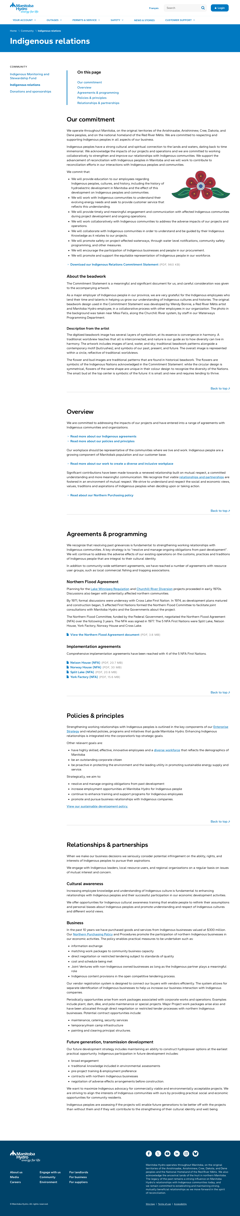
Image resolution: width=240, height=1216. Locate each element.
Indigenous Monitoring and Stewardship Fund (29, 76)
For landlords (78, 1172)
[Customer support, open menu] (180, 20)
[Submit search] (203, 8)
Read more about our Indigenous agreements (103, 436)
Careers (15, 1182)
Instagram (186, 1153)
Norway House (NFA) (85, 667)
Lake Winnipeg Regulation (110, 589)
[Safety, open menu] (117, 20)
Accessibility (180, 1204)
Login (221, 7)
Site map (150, 1204)
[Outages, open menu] (54, 20)
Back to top (219, 388)
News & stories (144, 20)
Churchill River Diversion (154, 589)
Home (13, 30)
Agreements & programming (98, 92)
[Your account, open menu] (24, 20)
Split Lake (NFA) (82, 672)
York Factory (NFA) (84, 677)
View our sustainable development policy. (97, 806)
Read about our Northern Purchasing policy (101, 495)
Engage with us (50, 1172)
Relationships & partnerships (98, 103)
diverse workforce (167, 750)
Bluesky (195, 1153)
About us (16, 1172)
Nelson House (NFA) (85, 662)
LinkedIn (177, 1153)
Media (14, 1177)
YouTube (167, 1153)
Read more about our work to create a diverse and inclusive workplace (121, 463)
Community (27, 30)
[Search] (181, 8)
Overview (84, 87)
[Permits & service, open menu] (86, 20)
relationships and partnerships (201, 477)
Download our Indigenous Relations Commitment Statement (114, 264)
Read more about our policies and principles (102, 441)
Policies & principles (91, 97)
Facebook (149, 1153)
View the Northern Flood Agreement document (104, 634)
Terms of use (164, 1204)
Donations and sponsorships (30, 91)
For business (78, 1177)
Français (153, 8)
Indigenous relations (25, 85)
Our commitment (89, 82)
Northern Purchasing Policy (93, 934)
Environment (48, 1182)
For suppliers (78, 1182)
